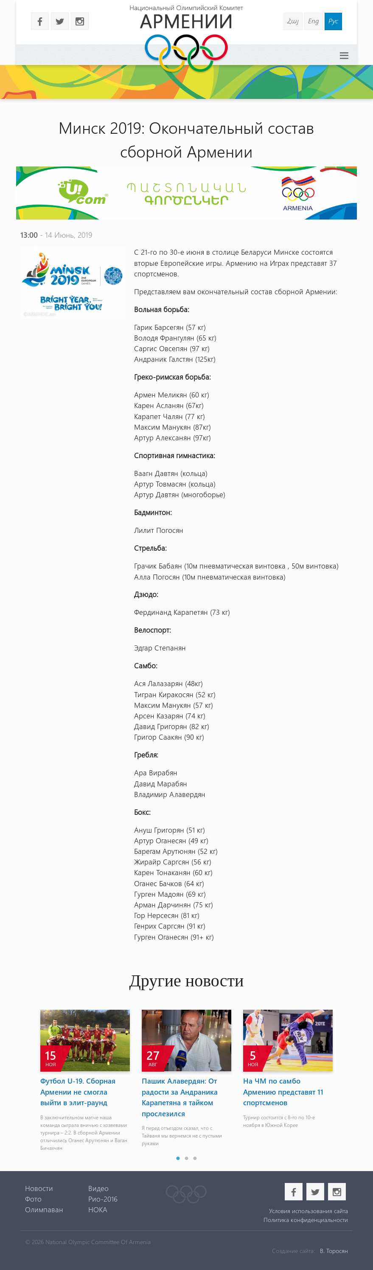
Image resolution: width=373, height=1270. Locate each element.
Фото (33, 1198)
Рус (333, 20)
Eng (313, 20)
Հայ (293, 20)
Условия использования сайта (308, 1211)
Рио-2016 (103, 1198)
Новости (39, 1188)
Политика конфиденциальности (306, 1220)
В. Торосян (334, 1251)
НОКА (97, 1209)
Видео (98, 1188)
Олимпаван (44, 1209)
